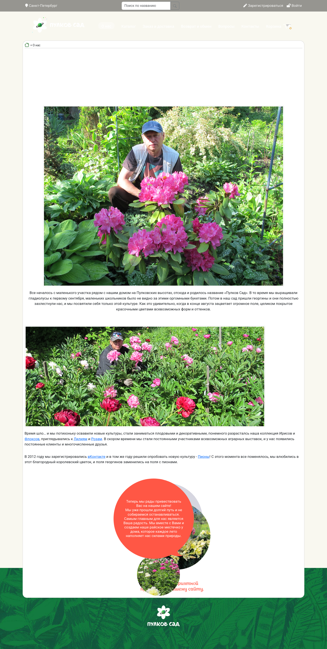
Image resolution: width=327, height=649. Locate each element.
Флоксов (32, 439)
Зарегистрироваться (263, 5)
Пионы (204, 456)
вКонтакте (96, 456)
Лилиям (80, 439)
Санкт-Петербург (41, 5)
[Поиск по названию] (146, 6)
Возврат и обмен (196, 26)
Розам (96, 439)
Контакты (250, 26)
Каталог (128, 26)
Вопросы (226, 26)
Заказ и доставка (158, 26)
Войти (294, 5)
